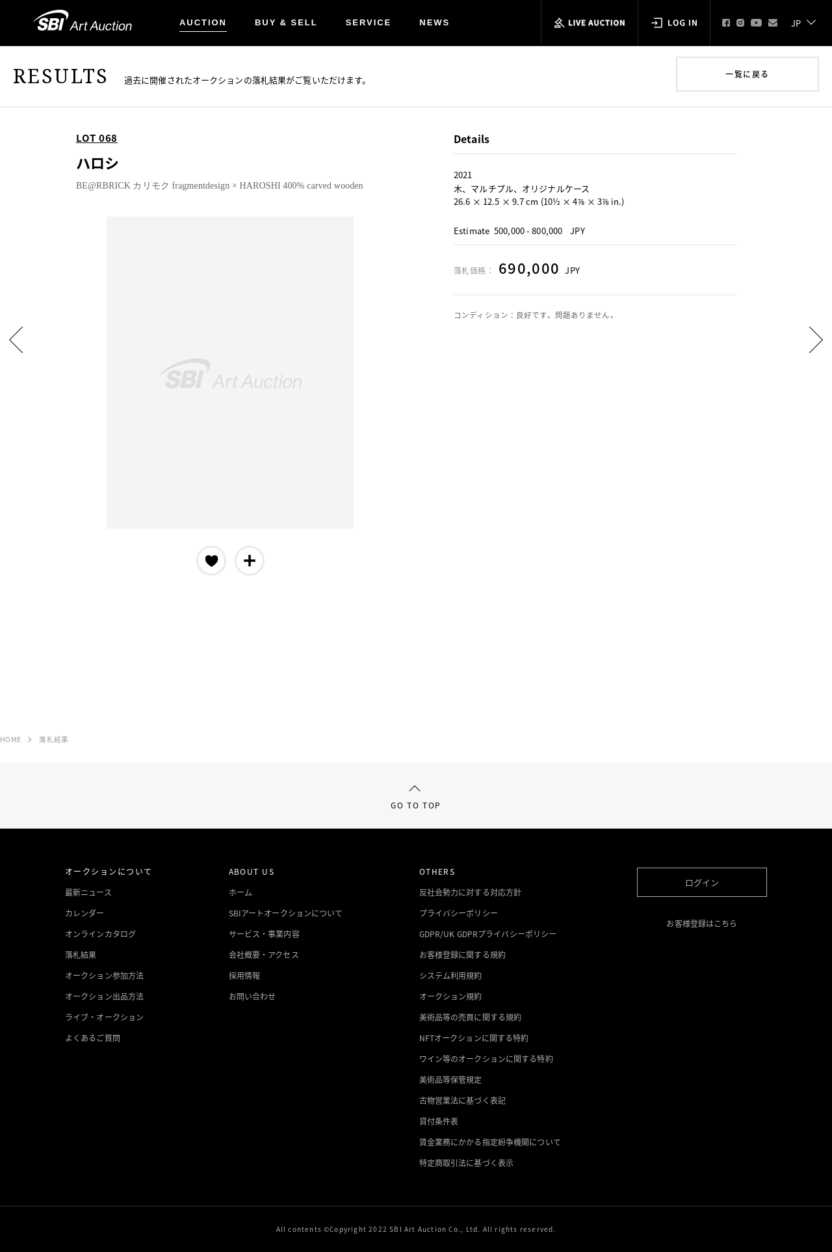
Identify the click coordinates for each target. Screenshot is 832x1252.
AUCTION (203, 22)
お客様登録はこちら (701, 923)
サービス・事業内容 (264, 934)
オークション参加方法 (104, 975)
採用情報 (244, 975)
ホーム (240, 892)
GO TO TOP (416, 798)
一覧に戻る (747, 74)
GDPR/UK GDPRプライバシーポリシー (488, 934)
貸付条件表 (439, 1121)
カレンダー (85, 913)
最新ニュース (88, 892)
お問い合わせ (252, 996)
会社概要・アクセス (264, 955)
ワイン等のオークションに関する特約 (486, 1059)
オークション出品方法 (104, 996)
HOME (10, 739)
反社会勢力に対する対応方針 (470, 892)
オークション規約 (450, 996)
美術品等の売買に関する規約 (470, 1017)
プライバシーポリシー (458, 913)
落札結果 (53, 739)
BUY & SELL (286, 22)
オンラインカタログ (100, 934)
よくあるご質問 (92, 1038)
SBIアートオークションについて (286, 913)
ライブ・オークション (104, 1017)
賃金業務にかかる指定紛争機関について (490, 1142)
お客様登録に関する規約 (462, 955)
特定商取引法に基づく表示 (466, 1163)
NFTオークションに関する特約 (474, 1038)
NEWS (434, 22)
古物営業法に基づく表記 (462, 1100)
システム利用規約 (450, 975)
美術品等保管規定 (450, 1080)
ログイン (702, 882)
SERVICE (369, 22)
